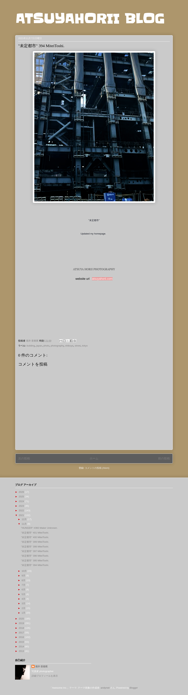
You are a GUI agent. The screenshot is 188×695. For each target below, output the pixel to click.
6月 (24, 589)
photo (46, 345)
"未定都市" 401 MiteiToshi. (35, 532)
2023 (22, 506)
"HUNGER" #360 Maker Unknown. (39, 528)
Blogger (134, 687)
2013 (22, 651)
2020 (22, 618)
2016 (22, 637)
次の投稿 (24, 458)
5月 (24, 594)
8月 (24, 580)
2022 (22, 510)
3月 (24, 603)
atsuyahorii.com (102, 278)
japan (39, 345)
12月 (24, 519)
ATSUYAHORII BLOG (89, 19)
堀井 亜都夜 (41, 666)
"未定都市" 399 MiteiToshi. (35, 541)
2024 (22, 501)
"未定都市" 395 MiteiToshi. (35, 560)
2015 (22, 642)
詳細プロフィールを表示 (45, 675)
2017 (22, 632)
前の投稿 (164, 458)
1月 (24, 612)
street (78, 345)
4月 (24, 598)
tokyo (85, 345)
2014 (22, 646)
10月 (24, 571)
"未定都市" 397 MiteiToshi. (35, 551)
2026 (22, 492)
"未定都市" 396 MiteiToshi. (35, 555)
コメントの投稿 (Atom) (97, 468)
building (31, 345)
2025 (22, 496)
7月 (24, 585)
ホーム (94, 458)
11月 (24, 523)
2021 (22, 515)
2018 (22, 628)
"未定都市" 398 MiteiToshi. (35, 546)
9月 (24, 575)
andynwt (105, 687)
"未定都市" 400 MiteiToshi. (35, 537)
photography (57, 345)
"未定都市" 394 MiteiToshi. (35, 565)
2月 (24, 608)
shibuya (69, 345)
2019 (22, 623)
